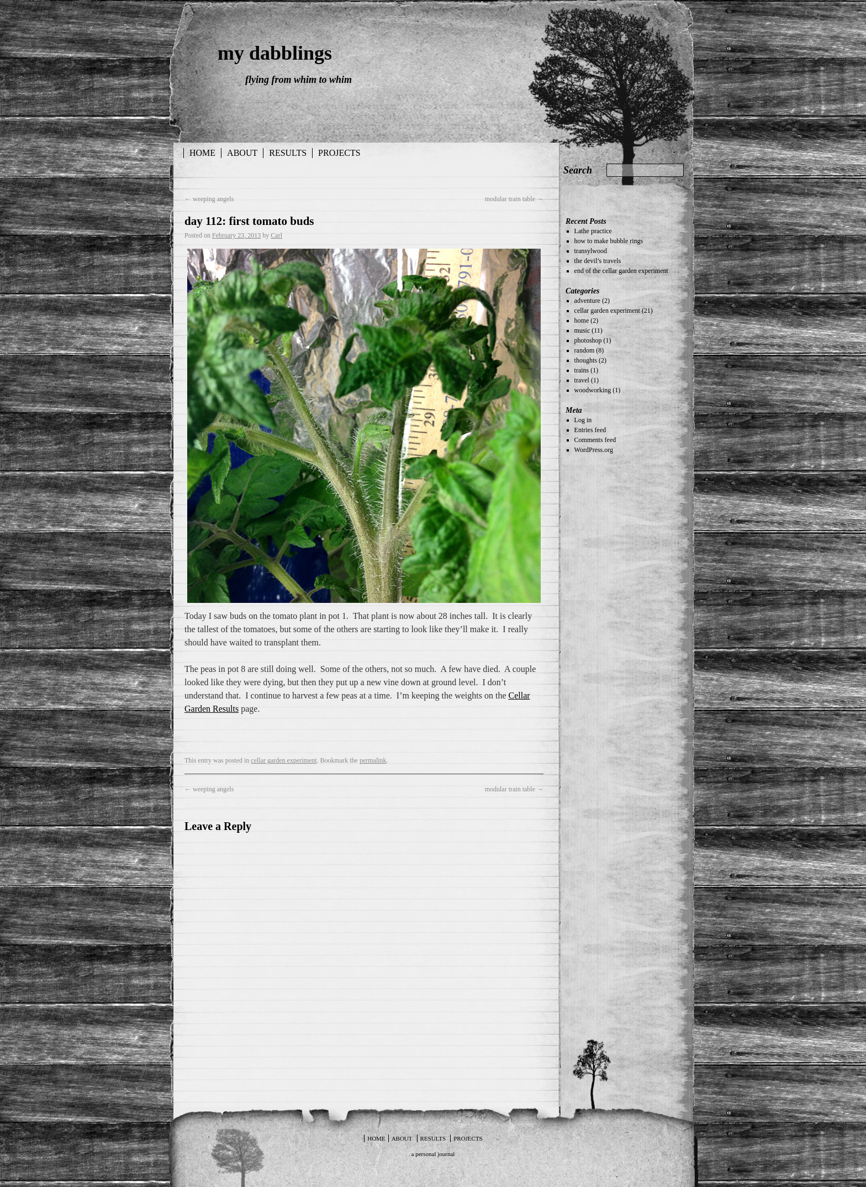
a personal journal (433, 1154)
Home (202, 152)
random (584, 350)
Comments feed (595, 440)
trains (581, 370)
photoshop (588, 340)
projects (339, 152)
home (581, 320)
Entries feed (590, 430)
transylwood (590, 251)
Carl (276, 235)
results (288, 152)
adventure (587, 300)
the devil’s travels (597, 261)
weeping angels (209, 199)
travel (581, 380)
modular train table (514, 199)
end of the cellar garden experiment (621, 271)
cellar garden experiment (283, 760)
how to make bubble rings (608, 241)
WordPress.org (593, 450)
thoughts (585, 360)
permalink (373, 760)
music (582, 330)
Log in (583, 420)
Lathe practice (593, 231)
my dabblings (275, 53)
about (242, 152)
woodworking (592, 390)
